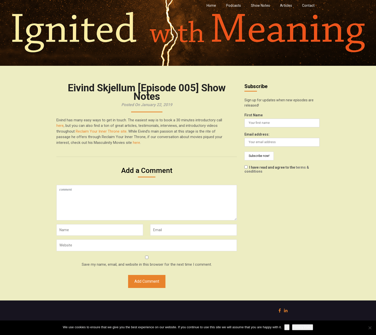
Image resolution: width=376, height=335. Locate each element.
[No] (369, 327)
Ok (287, 327)
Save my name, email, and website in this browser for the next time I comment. (147, 264)
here (60, 125)
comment (146, 202)
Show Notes (260, 6)
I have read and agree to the (276, 169)
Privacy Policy (303, 327)
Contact (308, 6)
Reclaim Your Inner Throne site (101, 131)
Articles (286, 6)
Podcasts (233, 6)
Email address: (256, 134)
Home (211, 6)
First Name (253, 115)
